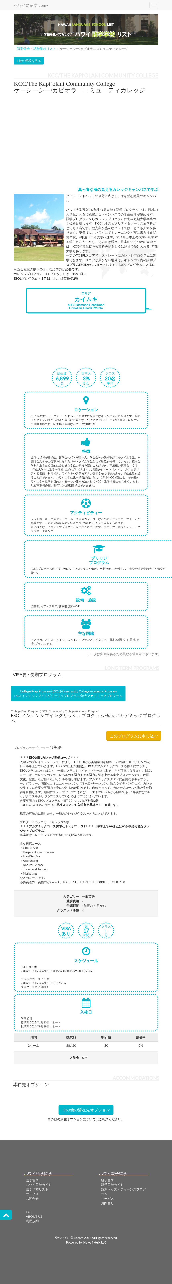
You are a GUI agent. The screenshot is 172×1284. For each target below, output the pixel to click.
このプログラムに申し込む (134, 735)
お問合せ (32, 1198)
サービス (32, 1194)
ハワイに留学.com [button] (30, 5)
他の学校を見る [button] (28, 61)
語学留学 (23, 48)
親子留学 (107, 1180)
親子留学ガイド (112, 1184)
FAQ (29, 1212)
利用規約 (32, 1221)
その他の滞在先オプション (86, 1109)
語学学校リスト (44, 48)
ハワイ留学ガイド (39, 1184)
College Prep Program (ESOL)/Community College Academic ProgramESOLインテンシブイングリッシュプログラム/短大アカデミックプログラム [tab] (68, 693)
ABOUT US (34, 1216)
